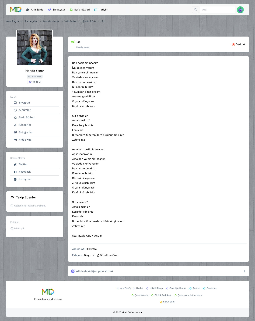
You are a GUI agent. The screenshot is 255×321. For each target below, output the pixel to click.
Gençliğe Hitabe (176, 288)
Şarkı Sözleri (79, 10)
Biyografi (22, 102)
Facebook (22, 171)
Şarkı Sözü (89, 21)
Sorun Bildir (167, 301)
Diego (87, 255)
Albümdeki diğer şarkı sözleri (92, 271)
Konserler (22, 125)
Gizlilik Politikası (161, 295)
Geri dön (239, 44)
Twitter (21, 164)
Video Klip (23, 139)
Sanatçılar (56, 10)
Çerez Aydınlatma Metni (188, 295)
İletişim (101, 10)
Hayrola (92, 248)
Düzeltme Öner (107, 255)
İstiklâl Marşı (154, 288)
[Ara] (217, 9)
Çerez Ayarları (140, 295)
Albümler (71, 21)
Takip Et (35, 82)
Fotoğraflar (23, 132)
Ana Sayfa (34, 10)
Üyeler (137, 288)
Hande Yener (51, 21)
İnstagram (22, 179)
